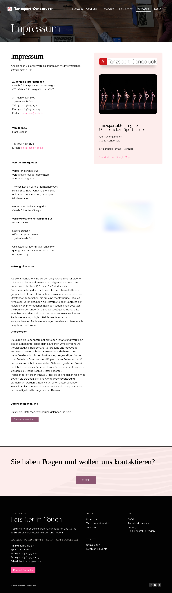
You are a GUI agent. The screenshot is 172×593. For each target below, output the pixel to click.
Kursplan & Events (96, 548)
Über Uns (91, 519)
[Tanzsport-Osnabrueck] (31, 9)
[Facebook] (151, 585)
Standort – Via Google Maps (115, 157)
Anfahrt (132, 519)
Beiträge (132, 527)
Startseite (77, 8)
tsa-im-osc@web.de (31, 113)
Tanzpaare (92, 527)
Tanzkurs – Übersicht (98, 523)
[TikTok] (159, 585)
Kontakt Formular (23, 570)
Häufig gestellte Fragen (141, 531)
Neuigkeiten (126, 8)
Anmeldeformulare (138, 523)
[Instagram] (155, 585)
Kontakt (158, 8)
